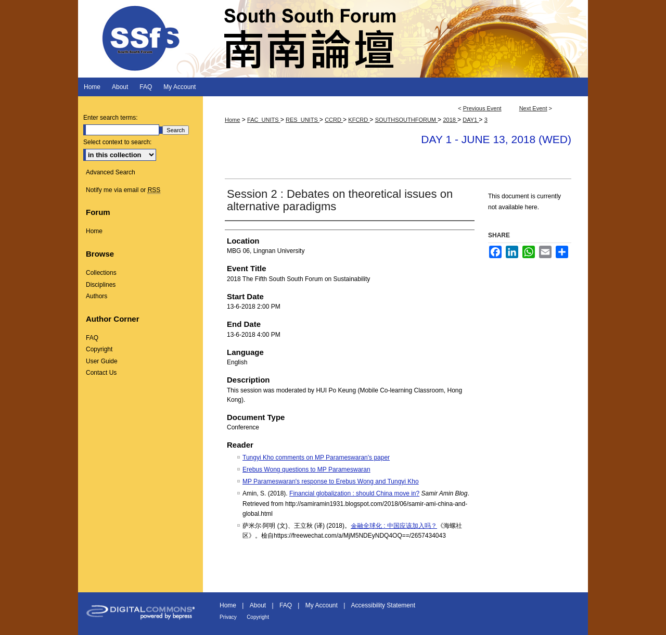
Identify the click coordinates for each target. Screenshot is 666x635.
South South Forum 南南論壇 (333, 39)
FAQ (92, 337)
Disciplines (101, 284)
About (258, 605)
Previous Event (482, 108)
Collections (101, 272)
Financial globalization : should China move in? (354, 493)
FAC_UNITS (263, 120)
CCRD (334, 120)
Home (232, 120)
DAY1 (471, 120)
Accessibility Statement (383, 605)
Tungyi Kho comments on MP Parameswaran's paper (316, 457)
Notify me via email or (123, 190)
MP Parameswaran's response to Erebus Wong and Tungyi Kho (330, 481)
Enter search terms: (110, 117)
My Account (321, 605)
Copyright (99, 349)
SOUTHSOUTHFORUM (406, 120)
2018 (450, 120)
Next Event (533, 108)
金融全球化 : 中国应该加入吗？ (394, 525)
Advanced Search (110, 172)
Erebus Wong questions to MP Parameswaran (306, 469)
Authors (96, 296)
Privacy (228, 617)
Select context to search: (117, 142)
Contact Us (101, 372)
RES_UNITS (302, 120)
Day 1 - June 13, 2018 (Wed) (496, 139)
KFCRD (358, 120)
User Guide (102, 361)
